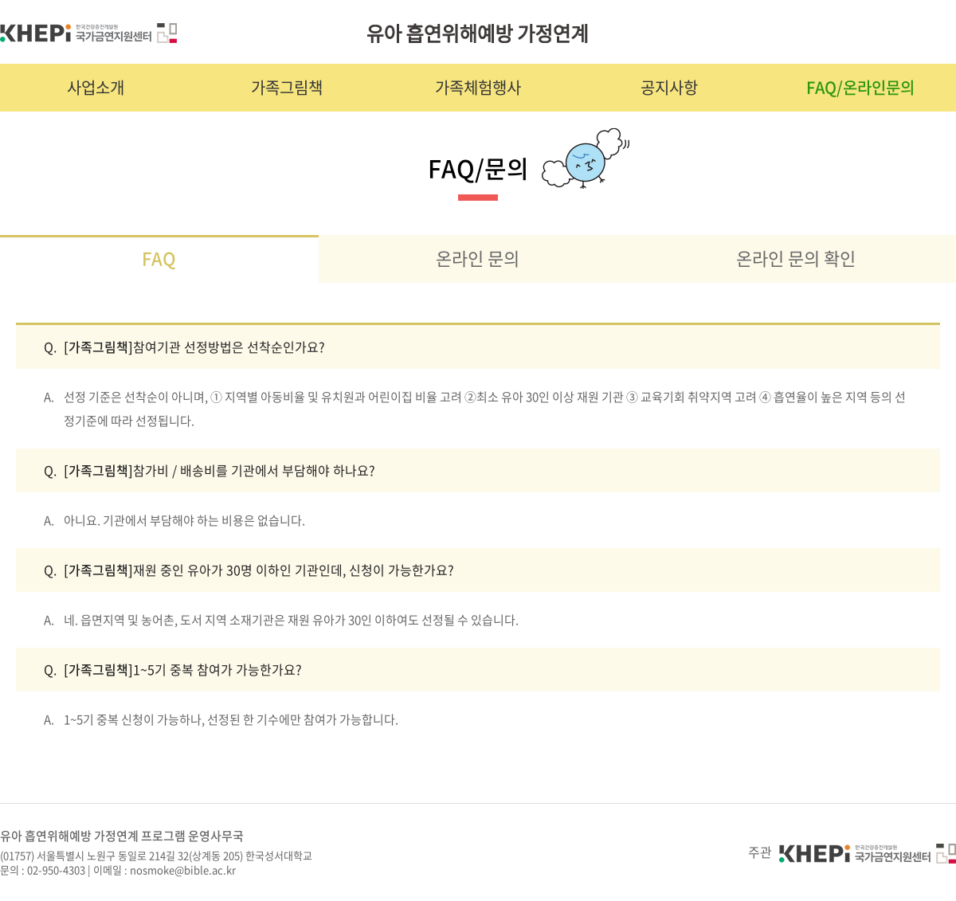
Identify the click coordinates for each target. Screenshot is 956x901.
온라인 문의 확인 (796, 258)
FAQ (159, 258)
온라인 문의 (477, 258)
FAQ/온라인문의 (860, 87)
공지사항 (669, 87)
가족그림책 (287, 87)
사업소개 (95, 87)
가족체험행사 (478, 87)
